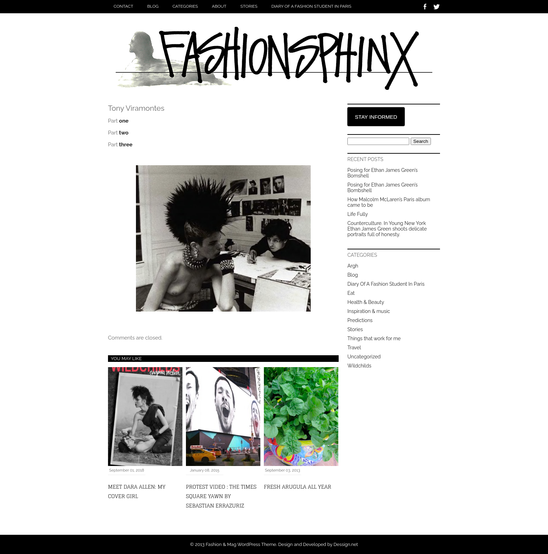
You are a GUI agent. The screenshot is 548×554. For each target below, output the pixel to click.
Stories (249, 6)
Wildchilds (359, 366)
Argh (352, 266)
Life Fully (357, 214)
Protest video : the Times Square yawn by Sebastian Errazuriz (221, 496)
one (124, 121)
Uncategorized (364, 356)
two (124, 133)
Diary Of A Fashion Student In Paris (311, 6)
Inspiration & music (368, 311)
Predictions (360, 320)
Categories (185, 6)
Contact (123, 6)
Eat (351, 293)
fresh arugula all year (297, 486)
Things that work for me (374, 338)
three (126, 144)
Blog (152, 6)
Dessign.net (345, 544)
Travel (354, 347)
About (219, 6)
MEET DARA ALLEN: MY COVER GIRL (136, 491)
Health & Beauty (365, 302)
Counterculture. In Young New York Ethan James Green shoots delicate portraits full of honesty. (387, 228)
